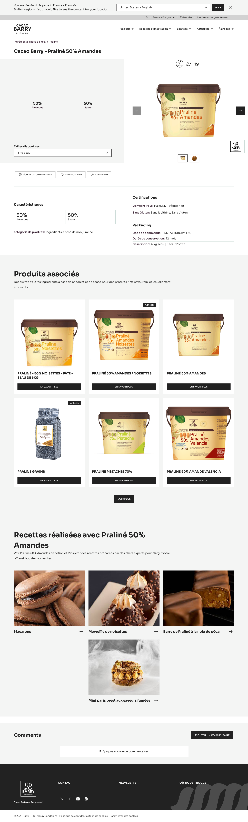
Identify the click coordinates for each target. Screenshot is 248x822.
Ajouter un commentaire (212, 735)
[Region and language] (163, 7)
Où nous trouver (194, 782)
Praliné (53, 41)
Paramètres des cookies (124, 815)
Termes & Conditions (45, 815)
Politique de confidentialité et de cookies (83, 815)
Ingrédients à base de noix (30, 41)
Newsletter (128, 782)
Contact (65, 782)
